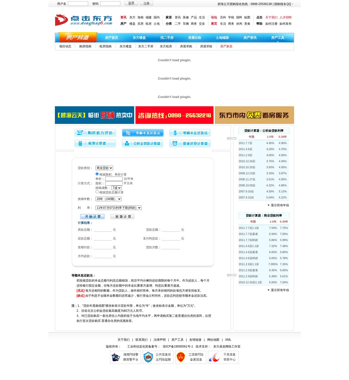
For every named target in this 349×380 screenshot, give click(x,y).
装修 (186, 17)
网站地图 (213, 339)
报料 (239, 17)
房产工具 (277, 38)
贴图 (247, 17)
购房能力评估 (96, 133)
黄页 (214, 23)
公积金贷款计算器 (143, 144)
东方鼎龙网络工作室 (226, 346)
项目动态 (65, 46)
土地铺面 (222, 38)
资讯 (123, 17)
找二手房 (166, 38)
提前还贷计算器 (190, 144)
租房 (149, 23)
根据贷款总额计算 (111, 192)
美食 (247, 23)
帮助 (259, 23)
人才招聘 (286, 17)
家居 (169, 17)
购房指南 (85, 46)
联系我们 (141, 339)
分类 (169, 23)
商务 (194, 23)
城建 (149, 17)
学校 (231, 17)
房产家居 (226, 46)
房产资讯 (250, 38)
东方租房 (166, 46)
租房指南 (105, 46)
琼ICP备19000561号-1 (178, 346)
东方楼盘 (139, 38)
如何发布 (286, 23)
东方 (132, 17)
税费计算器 (96, 144)
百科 (223, 17)
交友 (202, 23)
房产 (123, 23)
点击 (259, 17)
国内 (157, 17)
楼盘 (132, 23)
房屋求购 (186, 46)
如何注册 (271, 23)
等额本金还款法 (190, 133)
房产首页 (111, 38)
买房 (140, 23)
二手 (178, 23)
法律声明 (160, 339)
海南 (140, 17)
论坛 (214, 17)
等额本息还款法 (143, 133)
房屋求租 (206, 46)
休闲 (239, 23)
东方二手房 (145, 46)
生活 (202, 17)
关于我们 (271, 17)
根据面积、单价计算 (113, 174)
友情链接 (195, 339)
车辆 (186, 23)
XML (228, 339)
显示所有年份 (280, 205)
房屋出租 (194, 38)
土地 (157, 23)
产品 (194, 17)
